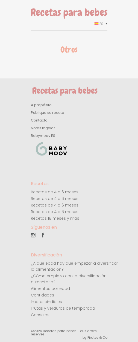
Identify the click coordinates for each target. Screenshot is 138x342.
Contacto (39, 120)
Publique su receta (47, 112)
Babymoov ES (43, 135)
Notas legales (43, 128)
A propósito (41, 105)
